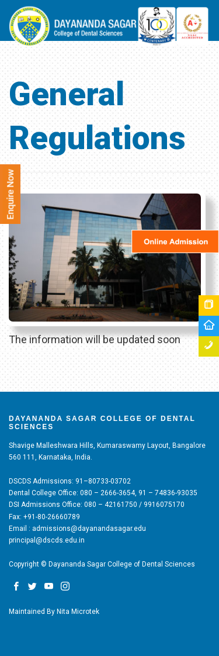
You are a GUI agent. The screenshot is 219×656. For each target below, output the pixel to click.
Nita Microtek (78, 611)
